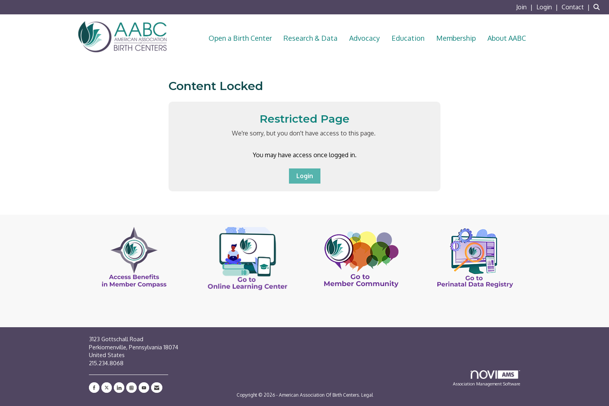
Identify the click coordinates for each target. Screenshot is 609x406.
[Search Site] (598, 7)
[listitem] (525, 7)
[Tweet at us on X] (106, 387)
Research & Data (311, 38)
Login (304, 176)
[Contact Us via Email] (156, 387)
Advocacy (364, 38)
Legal (367, 395)
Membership (456, 38)
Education (408, 38)
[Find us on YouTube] (144, 387)
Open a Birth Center (240, 38)
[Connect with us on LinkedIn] (119, 387)
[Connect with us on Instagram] (131, 387)
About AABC (506, 38)
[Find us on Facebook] (94, 387)
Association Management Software (486, 378)
